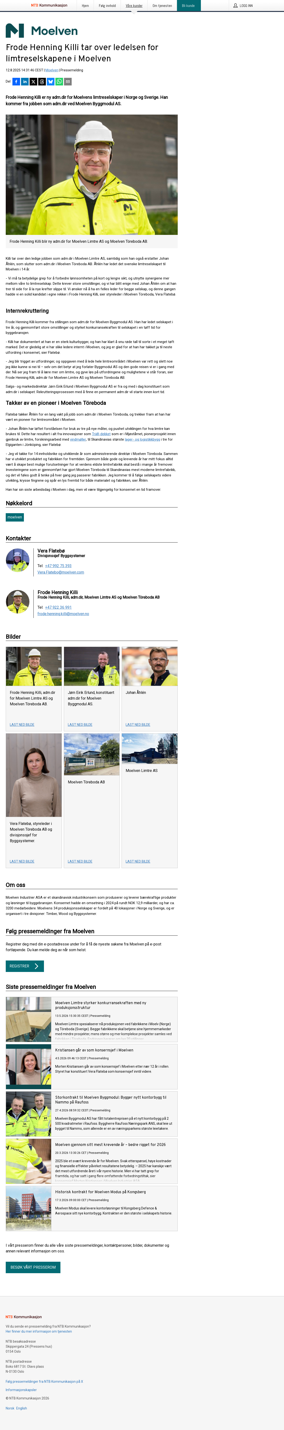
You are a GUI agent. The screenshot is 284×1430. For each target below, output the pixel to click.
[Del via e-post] (68, 82)
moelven (15, 517)
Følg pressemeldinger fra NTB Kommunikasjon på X (44, 1381)
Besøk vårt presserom (33, 1267)
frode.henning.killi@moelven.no (63, 614)
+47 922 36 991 (58, 607)
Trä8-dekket (101, 434)
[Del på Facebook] (16, 82)
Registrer (25, 966)
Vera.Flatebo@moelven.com (61, 572)
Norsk (10, 1408)
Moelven (51, 70)
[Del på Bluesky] (50, 82)
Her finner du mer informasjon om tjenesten (39, 1331)
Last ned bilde (22, 725)
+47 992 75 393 (58, 566)
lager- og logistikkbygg (142, 439)
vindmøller (78, 439)
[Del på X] (33, 82)
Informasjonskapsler (21, 1390)
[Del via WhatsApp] (59, 82)
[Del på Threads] (42, 82)
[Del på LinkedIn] (25, 82)
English (21, 1408)
